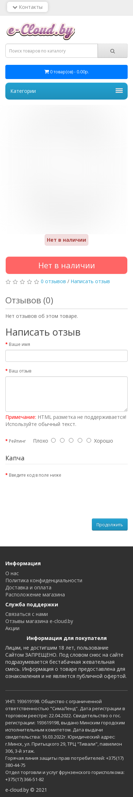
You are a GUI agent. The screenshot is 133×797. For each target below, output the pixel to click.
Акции (12, 628)
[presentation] (59, 494)
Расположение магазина (35, 594)
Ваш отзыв (20, 371)
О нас (12, 573)
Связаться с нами (26, 614)
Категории (66, 91)
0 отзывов (53, 281)
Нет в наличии (66, 265)
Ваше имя (19, 344)
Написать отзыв (90, 281)
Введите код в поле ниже (35, 475)
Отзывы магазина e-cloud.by (39, 621)
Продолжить (109, 525)
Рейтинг (17, 441)
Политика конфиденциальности (43, 580)
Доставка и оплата (28, 587)
